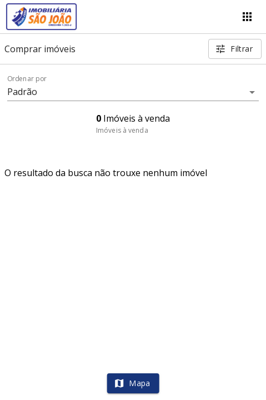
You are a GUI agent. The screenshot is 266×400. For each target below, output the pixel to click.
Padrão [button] (22, 92)
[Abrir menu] (247, 16)
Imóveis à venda (122, 130)
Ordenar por (27, 79)
